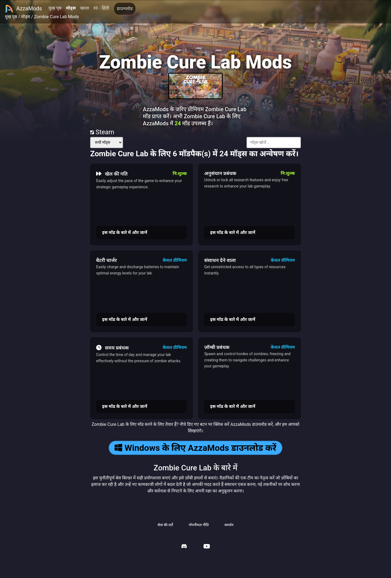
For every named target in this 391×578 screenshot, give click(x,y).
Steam (102, 132)
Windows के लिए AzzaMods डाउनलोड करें (195, 448)
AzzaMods (23, 8)
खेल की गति (112, 174)
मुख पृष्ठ (55, 8)
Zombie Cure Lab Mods (56, 16)
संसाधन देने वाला (220, 260)
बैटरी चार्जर (106, 260)
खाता (84, 8)
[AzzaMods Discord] (184, 547)
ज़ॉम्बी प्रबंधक (216, 347)
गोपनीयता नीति (199, 525)
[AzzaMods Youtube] (206, 547)
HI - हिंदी (101, 8)
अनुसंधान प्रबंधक (220, 173)
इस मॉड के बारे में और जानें (124, 232)
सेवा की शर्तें (165, 525)
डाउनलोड (125, 8)
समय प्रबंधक (112, 347)
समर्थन (229, 525)
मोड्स (71, 8)
